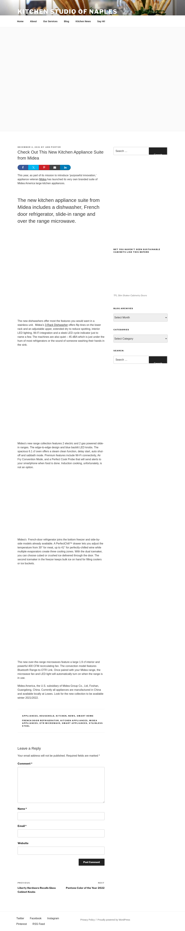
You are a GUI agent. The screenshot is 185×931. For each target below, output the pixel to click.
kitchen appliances (74, 720)
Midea (42, 179)
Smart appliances (74, 723)
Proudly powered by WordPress (114, 919)
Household (46, 716)
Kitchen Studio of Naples (67, 11)
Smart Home (85, 716)
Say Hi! (101, 21)
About (33, 21)
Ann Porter (53, 147)
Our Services (50, 21)
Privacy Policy (87, 919)
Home (20, 21)
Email (22, 826)
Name (22, 808)
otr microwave (49, 723)
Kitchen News (83, 21)
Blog (66, 21)
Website (23, 843)
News (71, 716)
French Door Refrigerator (40, 720)
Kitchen (61, 716)
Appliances (30, 716)
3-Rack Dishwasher (56, 325)
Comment (25, 763)
